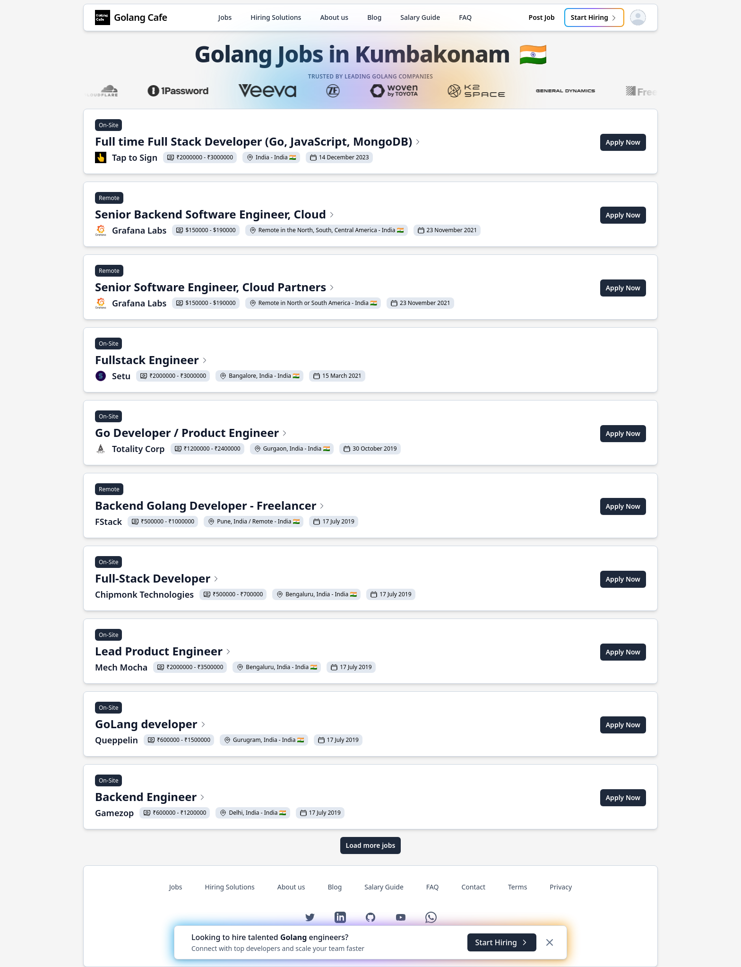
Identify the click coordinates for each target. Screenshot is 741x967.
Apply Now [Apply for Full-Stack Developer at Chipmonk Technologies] (623, 579)
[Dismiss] (549, 942)
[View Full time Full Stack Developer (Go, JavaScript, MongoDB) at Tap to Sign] (258, 142)
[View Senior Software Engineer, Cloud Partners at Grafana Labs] (274, 287)
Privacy (561, 886)
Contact (473, 886)
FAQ (465, 17)
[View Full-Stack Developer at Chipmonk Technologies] (255, 579)
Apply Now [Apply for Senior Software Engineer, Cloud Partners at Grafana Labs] (623, 287)
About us (334, 17)
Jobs (225, 17)
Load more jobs (371, 845)
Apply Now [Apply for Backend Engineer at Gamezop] (623, 797)
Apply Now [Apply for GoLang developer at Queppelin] (623, 724)
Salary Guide (420, 17)
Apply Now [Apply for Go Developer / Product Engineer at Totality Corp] (623, 433)
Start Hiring (594, 17)
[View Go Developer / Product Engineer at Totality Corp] (248, 433)
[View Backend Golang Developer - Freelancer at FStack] (226, 506)
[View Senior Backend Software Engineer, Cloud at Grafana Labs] (288, 215)
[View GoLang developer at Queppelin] (228, 724)
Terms (517, 886)
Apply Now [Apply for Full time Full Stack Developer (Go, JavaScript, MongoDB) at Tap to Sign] (623, 142)
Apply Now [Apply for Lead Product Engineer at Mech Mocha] (623, 651)
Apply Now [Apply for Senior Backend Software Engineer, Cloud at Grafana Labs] (623, 214)
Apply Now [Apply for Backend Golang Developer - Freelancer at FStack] (623, 506)
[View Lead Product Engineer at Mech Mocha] (235, 652)
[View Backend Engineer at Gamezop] (220, 797)
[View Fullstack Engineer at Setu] (230, 360)
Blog (374, 17)
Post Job (542, 17)
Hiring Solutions (275, 17)
